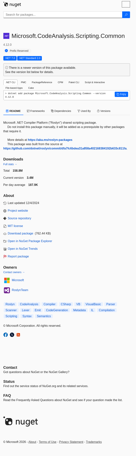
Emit (38, 310)
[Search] (126, 14)
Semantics (44, 316)
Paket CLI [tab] (74, 82)
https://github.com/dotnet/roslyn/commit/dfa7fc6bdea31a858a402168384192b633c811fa (65, 148)
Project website (18, 210)
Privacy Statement (71, 441)
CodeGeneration (57, 310)
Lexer (26, 310)
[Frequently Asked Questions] (7, 395)
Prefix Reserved (19, 50)
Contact (10, 367)
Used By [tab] (84, 111)
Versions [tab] (103, 111)
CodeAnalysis (29, 304)
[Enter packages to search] (62, 14)
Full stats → (10, 164)
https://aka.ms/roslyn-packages (50, 139)
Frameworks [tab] (36, 111)
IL (92, 310)
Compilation (107, 310)
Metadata (79, 310)
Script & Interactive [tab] (95, 82)
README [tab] (13, 111)
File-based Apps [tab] (14, 87)
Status (9, 381)
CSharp (66, 304)
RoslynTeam (20, 290)
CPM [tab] (60, 82)
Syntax (27, 316)
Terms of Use (47, 441)
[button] (121, 94)
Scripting (11, 316)
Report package (18, 256)
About (32, 441)
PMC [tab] (23, 82)
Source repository (19, 218)
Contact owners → (14, 272)
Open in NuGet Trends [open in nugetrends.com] (23, 248)
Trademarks (94, 441)
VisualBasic (93, 304)
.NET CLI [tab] (10, 82)
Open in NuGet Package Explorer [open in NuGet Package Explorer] (30, 241)
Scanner (11, 310)
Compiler (49, 304)
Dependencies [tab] (61, 111)
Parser (110, 304)
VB (78, 304)
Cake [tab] (31, 87)
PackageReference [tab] (42, 82)
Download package (20, 233)
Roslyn (10, 304)
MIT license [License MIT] (15, 226)
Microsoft (18, 280)
